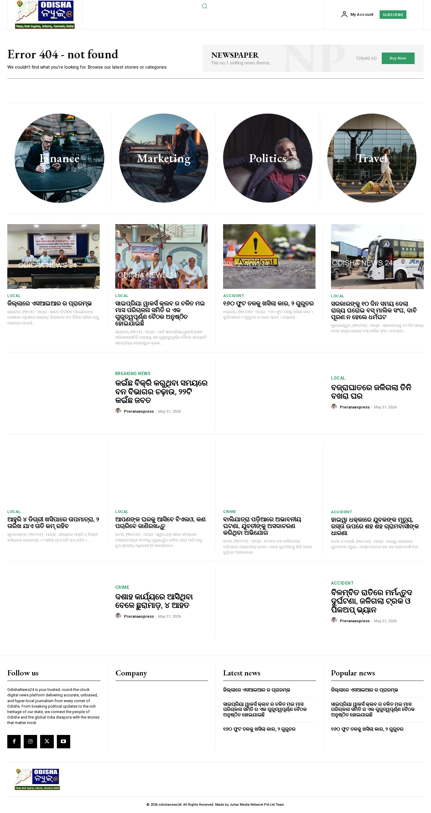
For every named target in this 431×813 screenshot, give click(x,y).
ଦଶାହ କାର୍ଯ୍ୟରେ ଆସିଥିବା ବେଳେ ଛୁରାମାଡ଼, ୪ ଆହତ (154, 601)
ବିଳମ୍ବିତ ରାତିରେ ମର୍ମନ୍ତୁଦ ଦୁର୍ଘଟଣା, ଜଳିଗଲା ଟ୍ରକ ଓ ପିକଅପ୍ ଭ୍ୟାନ (371, 601)
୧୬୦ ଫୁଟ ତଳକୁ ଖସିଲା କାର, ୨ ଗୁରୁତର (268, 303)
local (14, 296)
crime (229, 512)
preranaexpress (139, 411)
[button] (204, 6)
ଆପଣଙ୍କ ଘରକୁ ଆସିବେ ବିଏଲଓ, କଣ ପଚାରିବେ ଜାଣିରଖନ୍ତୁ (160, 522)
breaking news (133, 373)
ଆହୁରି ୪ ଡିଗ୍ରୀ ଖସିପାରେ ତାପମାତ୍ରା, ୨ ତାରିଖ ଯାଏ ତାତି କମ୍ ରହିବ (53, 522)
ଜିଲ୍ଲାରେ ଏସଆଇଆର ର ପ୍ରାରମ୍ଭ (49, 303)
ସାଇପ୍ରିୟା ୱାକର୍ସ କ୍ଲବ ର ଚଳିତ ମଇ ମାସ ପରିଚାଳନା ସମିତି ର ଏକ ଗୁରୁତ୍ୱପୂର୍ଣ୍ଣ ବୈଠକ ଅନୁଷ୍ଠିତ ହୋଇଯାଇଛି (160, 313)
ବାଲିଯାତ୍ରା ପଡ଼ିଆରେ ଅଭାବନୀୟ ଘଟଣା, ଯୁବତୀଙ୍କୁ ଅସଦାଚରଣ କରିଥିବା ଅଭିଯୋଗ (262, 526)
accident (233, 296)
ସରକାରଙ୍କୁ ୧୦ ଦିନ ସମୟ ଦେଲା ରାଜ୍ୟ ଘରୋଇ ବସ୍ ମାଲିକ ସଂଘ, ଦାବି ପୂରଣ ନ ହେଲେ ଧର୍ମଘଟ (374, 310)
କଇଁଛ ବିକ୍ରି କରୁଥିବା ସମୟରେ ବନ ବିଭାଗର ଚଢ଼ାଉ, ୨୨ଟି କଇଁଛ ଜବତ (161, 391)
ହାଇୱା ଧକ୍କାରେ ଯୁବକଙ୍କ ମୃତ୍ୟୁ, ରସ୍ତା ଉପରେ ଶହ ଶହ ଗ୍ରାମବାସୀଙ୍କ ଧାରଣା (375, 526)
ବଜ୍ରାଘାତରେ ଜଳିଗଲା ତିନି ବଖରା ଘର (371, 391)
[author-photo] (119, 411)
